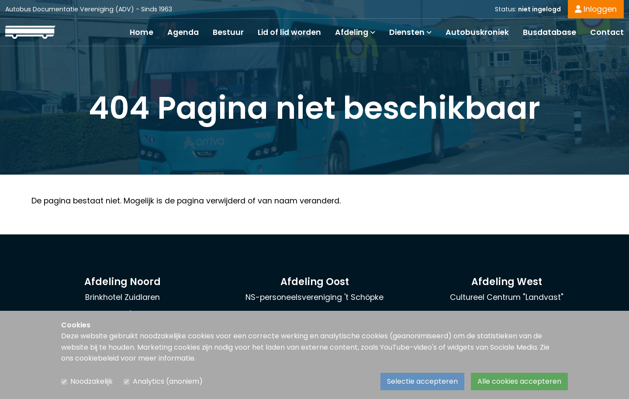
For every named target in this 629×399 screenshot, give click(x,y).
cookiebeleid (97, 358)
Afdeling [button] (355, 32)
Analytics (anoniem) (168, 381)
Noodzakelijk (91, 381)
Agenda (183, 32)
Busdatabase (549, 32)
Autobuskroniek (477, 32)
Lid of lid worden (289, 32)
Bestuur (228, 32)
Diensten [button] (410, 32)
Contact (607, 32)
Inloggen (596, 9)
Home (141, 32)
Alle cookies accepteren (519, 381)
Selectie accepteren (422, 381)
